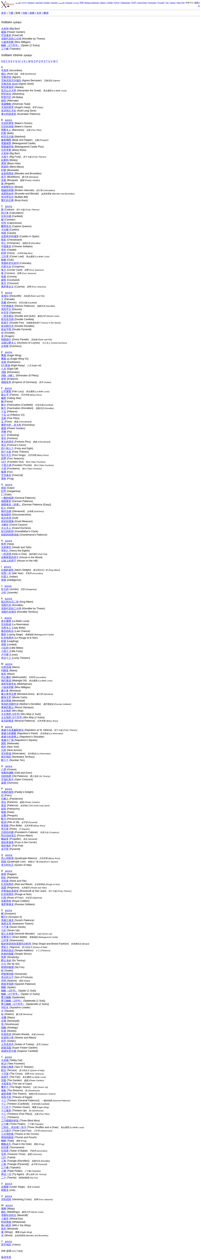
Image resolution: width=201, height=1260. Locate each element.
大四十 (5, 156)
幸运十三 (6, 658)
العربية (18, 3)
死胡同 (5, 166)
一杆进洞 (6, 554)
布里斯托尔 (7, 187)
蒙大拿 (5, 690)
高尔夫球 (6, 518)
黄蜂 (3, 1208)
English (47, 3)
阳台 (3, 1070)
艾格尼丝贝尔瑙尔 (11, 80)
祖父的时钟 (7, 531)
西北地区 (6, 756)
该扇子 (5, 1077)
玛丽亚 (5, 670)
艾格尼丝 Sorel (9, 83)
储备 (3, 1090)
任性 (3, 223)
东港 (3, 362)
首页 (3, 13)
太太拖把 (6, 710)
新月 (3, 283)
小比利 (5, 647)
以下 (3, 435)
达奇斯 (5, 346)
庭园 (3, 32)
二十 (3, 1177)
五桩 (3, 418)
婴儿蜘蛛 (6, 997)
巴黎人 (5, 798)
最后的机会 (7, 631)
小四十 (5, 651)
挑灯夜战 (6, 680)
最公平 (5, 394)
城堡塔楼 (6, 1093)
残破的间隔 (7, 190)
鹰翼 (3, 355)
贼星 (3, 398)
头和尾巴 (6, 547)
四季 (3, 458)
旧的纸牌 (6, 776)
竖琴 (3, 544)
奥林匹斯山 (7, 707)
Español (54, 3)
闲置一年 (6, 573)
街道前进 (6, 1034)
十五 (3, 411)
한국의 (116, 3)
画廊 (31, 13)
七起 (3, 930)
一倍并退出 (7, 316)
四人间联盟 (7, 858)
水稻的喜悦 (7, 792)
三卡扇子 (6, 1130)
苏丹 (3, 1041)
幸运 (3, 445)
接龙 (3, 805)
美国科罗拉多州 (10, 263)
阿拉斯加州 (7, 87)
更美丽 (5, 825)
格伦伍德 (6, 511)
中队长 (5, 1007)
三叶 (3, 1157)
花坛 (3, 802)
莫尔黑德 (6, 700)
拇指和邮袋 (7, 1137)
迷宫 (3, 673)
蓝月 (3, 176)
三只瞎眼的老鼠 (10, 1120)
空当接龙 (6, 35)
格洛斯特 (6, 514)
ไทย (167, 3)
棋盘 (3, 239)
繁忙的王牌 (7, 200)
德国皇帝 (6, 382)
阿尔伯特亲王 (8, 835)
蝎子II (4, 917)
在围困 (5, 1186)
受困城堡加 (7, 146)
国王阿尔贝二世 (10, 601)
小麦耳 (5, 1218)
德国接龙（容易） (11, 504)
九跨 (3, 750)
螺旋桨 (5, 839)
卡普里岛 (6, 1083)
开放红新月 (7, 779)
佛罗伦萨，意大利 (11, 425)
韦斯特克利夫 (8, 1215)
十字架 (5, 1073)
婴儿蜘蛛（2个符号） (13, 1004)
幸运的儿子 (7, 977)
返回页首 (8, 120)
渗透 (3, 782)
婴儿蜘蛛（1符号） (12, 1000)
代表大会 (6, 266)
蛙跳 (3, 641)
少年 (3, 592)
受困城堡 (6, 143)
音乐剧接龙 (7, 720)
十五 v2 (5, 414)
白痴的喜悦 (7, 570)
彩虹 (3, 877)
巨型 (3, 491)
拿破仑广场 (7, 740)
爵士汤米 (6, 960)
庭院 (3, 280)
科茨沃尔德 (7, 136)
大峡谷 (5, 524)
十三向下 (6, 1107)
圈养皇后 (6, 226)
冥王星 (5, 829)
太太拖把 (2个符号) (11, 717)
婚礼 (3, 1212)
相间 (3, 100)
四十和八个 (7, 448)
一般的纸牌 (7, 497)
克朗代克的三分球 (11, 38)
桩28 (3, 822)
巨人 (3, 508)
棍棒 (3, 259)
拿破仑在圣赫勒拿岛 (12, 730)
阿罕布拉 (6, 93)
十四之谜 (6, 465)
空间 (3, 980)
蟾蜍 (3, 1140)
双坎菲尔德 (7, 319)
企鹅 (3, 815)
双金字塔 (6, 329)
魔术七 (5, 1087)
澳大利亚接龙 (8, 114)
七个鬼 (5, 927)
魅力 (3, 404)
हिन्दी (81, 3)
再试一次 (6, 1174)
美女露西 (6, 621)
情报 (3, 580)
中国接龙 (6, 246)
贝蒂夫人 (6, 627)
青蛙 (3, 478)
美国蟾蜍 (6, 104)
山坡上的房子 (8, 560)
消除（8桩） (8, 375)
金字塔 (5, 849)
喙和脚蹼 (6, 140)
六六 (3, 963)
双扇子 (5, 322)
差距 (3, 487)
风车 (3, 1228)
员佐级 (5, 880)
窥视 (3, 812)
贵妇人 (5, 947)
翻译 (46, 13)
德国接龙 (6, 501)
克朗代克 (6, 605)
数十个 (5, 760)
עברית (76, 3)
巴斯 (3, 133)
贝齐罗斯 (6, 150)
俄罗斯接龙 (7, 904)
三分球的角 (7, 1134)
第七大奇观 (7, 933)
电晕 (3, 276)
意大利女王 (7, 865)
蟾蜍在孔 (6, 1144)
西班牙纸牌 (7, 984)
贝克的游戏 (7, 126)
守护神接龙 (7, 306)
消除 (3, 372)
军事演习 (6, 937)
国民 (3, 743)
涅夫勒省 (6, 624)
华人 (3, 243)
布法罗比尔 (7, 197)
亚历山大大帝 (8, 90)
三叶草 (5, 256)
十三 (3, 1100)
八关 (3, 368)
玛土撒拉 (6, 677)
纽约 (3, 746)
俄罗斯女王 (7, 286)
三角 (3, 1160)
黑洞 (3, 163)
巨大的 (5, 589)
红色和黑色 (7, 637)
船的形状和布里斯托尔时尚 (16, 943)
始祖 (3, 808)
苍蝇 (3, 431)
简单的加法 (7, 950)
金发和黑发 (7, 173)
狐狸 (3, 471)
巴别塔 (5, 1150)
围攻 (3, 634)
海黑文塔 (6, 923)
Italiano (103, 3)
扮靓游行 (6, 339)
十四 (3, 468)
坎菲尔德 (6, 216)
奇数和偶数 (7, 772)
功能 (24, 13)
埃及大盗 (6, 1097)
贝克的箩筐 (7, 123)
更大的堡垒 (7, 441)
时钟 (3, 253)
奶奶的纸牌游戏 (10, 534)
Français (69, 3)
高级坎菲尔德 (8, 1051)
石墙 (3, 1020)
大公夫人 (6, 528)
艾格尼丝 (6, 77)
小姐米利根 (7, 42)
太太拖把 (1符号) (10, 714)
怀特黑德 (6, 1222)
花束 (3, 180)
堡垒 (3, 249)
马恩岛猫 (6, 667)
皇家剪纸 (6, 901)
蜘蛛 (3, 987)
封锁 (3, 170)
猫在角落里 (7, 842)
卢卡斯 (5, 654)
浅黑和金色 (7, 193)
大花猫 (5, 1060)
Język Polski (142, 3)
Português (152, 3)
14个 (3, 461)
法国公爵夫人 (8, 342)
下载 (10, 13)
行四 (3, 897)
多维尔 (5, 295)
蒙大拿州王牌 (8, 694)
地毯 (3, 233)
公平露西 (6, 391)
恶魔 (3, 302)
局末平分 (6, 309)
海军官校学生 (8, 684)
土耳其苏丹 (7, 1044)
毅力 (3, 818)
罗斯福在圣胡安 (10, 891)
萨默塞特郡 (7, 974)
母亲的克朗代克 (10, 704)
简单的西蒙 (7, 953)
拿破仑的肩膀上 (10, 736)
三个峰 (5, 48)
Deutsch (31, 3)
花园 (3, 1080)
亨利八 (5, 550)
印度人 (5, 576)
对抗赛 (5, 1147)
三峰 (3, 1170)
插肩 (3, 874)
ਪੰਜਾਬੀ (133, 3)
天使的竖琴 (7, 107)
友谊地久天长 (8, 110)
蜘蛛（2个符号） (10, 45)
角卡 (3, 269)
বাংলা (24, 3)
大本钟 (5, 28)
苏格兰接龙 (7, 920)
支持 (38, 13)
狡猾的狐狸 (7, 967)
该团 (3, 887)
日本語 (110, 3)
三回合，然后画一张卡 (13, 1127)
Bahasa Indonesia (92, 3)
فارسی (61, 3)
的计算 (5, 212)
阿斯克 (5, 1190)
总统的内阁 (7, 832)
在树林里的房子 (10, 557)
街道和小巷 (7, 1037)
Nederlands (125, 3)
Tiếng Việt (180, 3)
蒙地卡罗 (6, 697)
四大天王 (6, 455)
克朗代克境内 (8, 611)
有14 (3, 1063)
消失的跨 (6, 1199)
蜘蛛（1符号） (9, 990)
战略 (3, 1027)
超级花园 (6, 1047)
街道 (3, 1031)
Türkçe (172, 3)
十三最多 (6, 1110)
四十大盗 (6, 451)
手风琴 (5, 70)
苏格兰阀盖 (7, 1067)
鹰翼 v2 (5, 358)
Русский (161, 3)
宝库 (3, 1154)
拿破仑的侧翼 (8, 733)
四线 (3, 861)
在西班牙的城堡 (10, 236)
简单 (3, 957)
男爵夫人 (6, 130)
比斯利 (5, 160)
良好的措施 (7, 521)
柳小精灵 (6, 1225)
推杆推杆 (6, 845)
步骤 (3, 1017)
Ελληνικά (39, 3)
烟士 (3, 73)
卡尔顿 (5, 229)
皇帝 (3, 378)
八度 (3, 769)
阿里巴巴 (6, 97)
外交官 (5, 312)
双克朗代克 (7, 326)
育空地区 (6, 1244)
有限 (3, 644)
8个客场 (5, 365)
